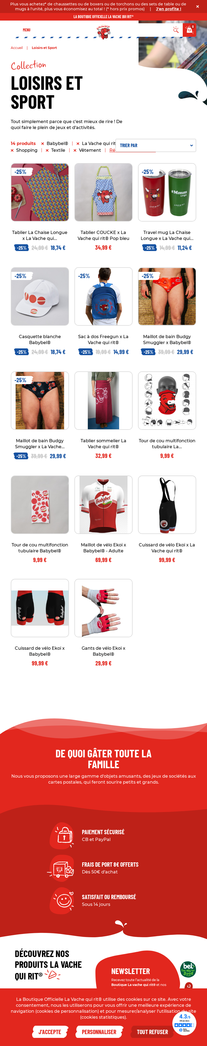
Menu (26, 30)
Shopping (26, 150)
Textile (58, 150)
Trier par (156, 145)
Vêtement (90, 150)
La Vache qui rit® (100, 143)
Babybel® (57, 143)
